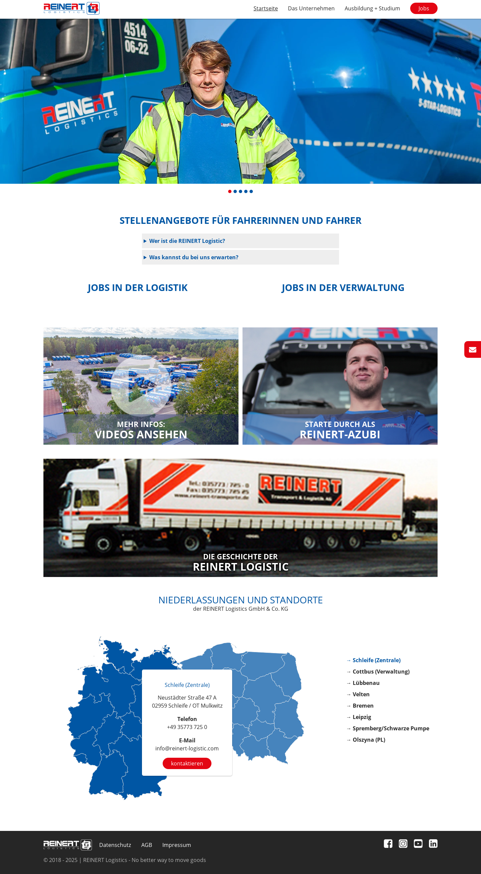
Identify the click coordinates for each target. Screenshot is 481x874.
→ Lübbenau (363, 683)
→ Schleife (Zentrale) (373, 660)
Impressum (176, 845)
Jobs (424, 8)
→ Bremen (360, 705)
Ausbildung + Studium (372, 8)
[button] (229, 191)
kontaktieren (187, 763)
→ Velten (358, 694)
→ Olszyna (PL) (365, 739)
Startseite (266, 8)
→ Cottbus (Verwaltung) (378, 671)
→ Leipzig (358, 717)
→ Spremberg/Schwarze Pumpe (387, 728)
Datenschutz (115, 845)
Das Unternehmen (311, 8)
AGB (146, 845)
